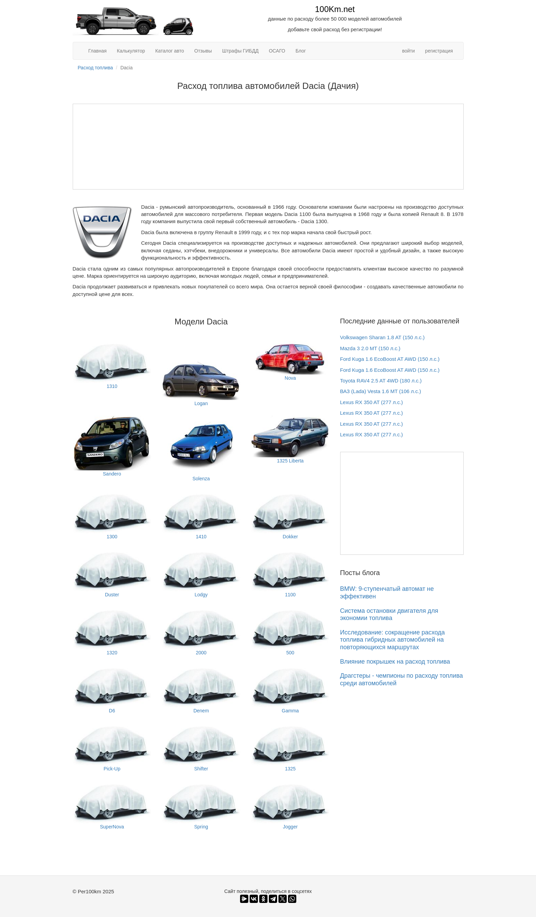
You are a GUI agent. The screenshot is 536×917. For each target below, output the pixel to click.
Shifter (201, 747)
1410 (201, 515)
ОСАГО (277, 51)
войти (408, 51)
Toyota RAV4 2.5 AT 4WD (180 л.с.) (381, 380)
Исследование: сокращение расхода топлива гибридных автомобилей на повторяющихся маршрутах (392, 640)
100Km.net (335, 9)
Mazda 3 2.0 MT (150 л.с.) (370, 348)
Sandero (112, 446)
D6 (112, 689)
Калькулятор (131, 51)
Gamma (290, 689)
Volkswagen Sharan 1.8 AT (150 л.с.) (382, 337)
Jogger (290, 805)
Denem (201, 689)
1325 (290, 747)
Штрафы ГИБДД (240, 51)
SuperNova (112, 805)
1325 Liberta (290, 439)
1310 (112, 365)
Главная (97, 51)
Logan (201, 373)
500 (290, 631)
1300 (112, 515)
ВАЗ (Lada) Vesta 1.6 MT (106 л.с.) (380, 391)
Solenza (201, 448)
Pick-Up (112, 747)
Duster (112, 573)
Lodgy (201, 573)
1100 (290, 573)
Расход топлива (95, 67)
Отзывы (203, 51)
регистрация (439, 51)
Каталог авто (169, 51)
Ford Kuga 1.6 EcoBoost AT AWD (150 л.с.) (390, 359)
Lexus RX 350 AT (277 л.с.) (371, 402)
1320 (112, 631)
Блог (301, 51)
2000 (201, 631)
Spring (201, 805)
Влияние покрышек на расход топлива (395, 661)
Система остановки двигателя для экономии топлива (389, 614)
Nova (290, 361)
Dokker (290, 515)
